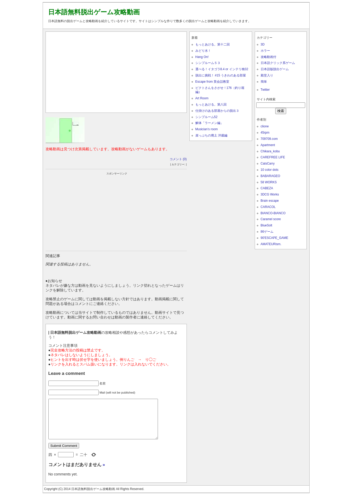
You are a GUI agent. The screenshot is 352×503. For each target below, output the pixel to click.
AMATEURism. (271, 244)
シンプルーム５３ (207, 63)
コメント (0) (178, 159)
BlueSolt (266, 225)
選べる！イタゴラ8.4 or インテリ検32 (221, 69)
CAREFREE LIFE (273, 157)
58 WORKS (269, 182)
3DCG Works (270, 194)
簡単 (264, 81)
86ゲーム (267, 231)
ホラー (265, 51)
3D (263, 44)
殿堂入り (267, 75)
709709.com (269, 139)
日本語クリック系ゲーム (278, 63)
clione (265, 126)
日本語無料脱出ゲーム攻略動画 (94, 12)
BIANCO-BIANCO (273, 213)
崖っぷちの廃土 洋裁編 (211, 135)
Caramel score (271, 219)
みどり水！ (203, 51)
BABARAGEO (270, 176)
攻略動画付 (268, 57)
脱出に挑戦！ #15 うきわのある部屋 (220, 75)
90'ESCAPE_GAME (274, 238)
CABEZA (267, 188)
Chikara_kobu (270, 151)
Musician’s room (206, 129)
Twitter (265, 90)
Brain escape (270, 200)
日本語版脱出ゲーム (275, 69)
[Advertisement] (116, 71)
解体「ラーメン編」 (209, 123)
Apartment (268, 145)
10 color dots (270, 170)
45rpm (265, 132)
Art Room (202, 98)
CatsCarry (268, 163)
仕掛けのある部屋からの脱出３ (217, 111)
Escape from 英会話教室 (212, 81)
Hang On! (202, 57)
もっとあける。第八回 (211, 104)
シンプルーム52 (206, 117)
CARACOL (268, 207)
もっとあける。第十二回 (212, 44)
